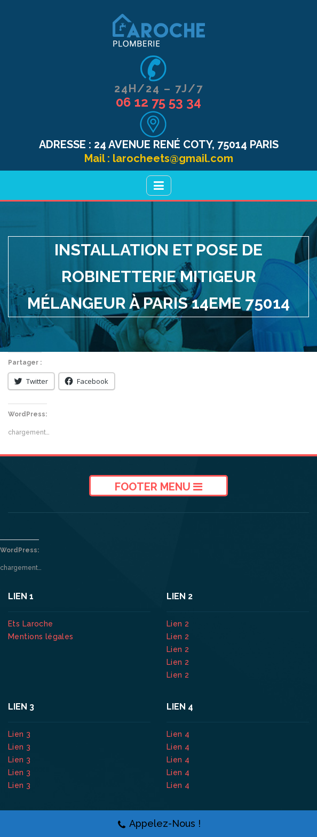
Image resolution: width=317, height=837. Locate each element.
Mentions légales (41, 636)
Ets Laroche (30, 623)
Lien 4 (179, 734)
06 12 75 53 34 (158, 102)
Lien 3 (20, 734)
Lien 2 (179, 623)
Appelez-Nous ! (159, 824)
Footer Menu (158, 486)
